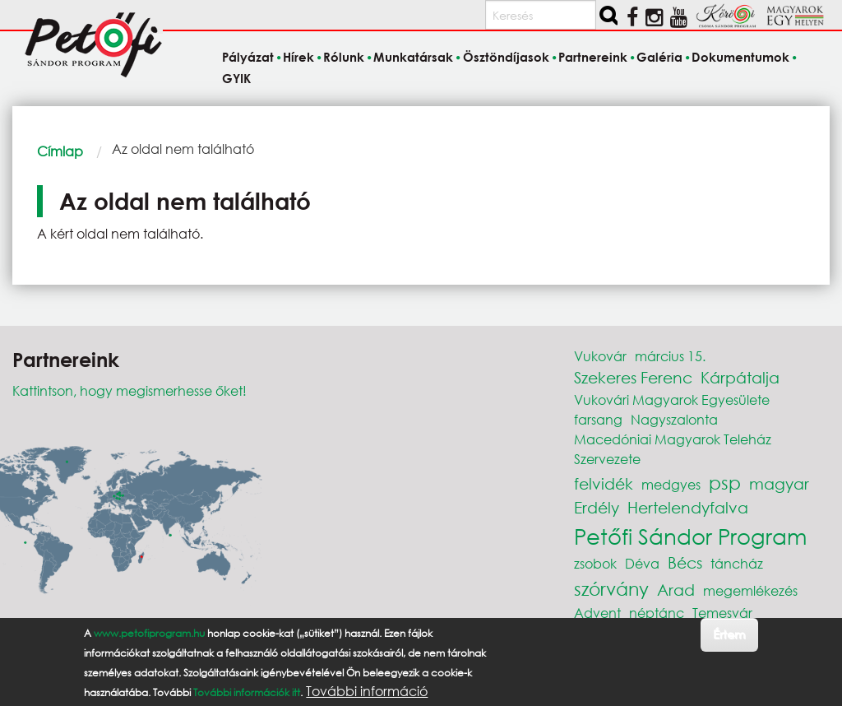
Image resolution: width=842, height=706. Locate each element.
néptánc (656, 612)
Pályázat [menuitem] (248, 57)
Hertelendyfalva (687, 507)
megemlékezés (750, 590)
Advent (597, 612)
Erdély (596, 507)
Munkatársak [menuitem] (413, 57)
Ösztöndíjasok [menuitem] (506, 57)
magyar (779, 483)
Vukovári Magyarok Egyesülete (672, 399)
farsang (598, 419)
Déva (642, 563)
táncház (736, 563)
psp (725, 482)
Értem (729, 634)
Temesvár (722, 612)
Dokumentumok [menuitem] (740, 57)
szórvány (611, 588)
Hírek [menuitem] (298, 57)
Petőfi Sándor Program (690, 536)
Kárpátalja (740, 377)
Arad (676, 589)
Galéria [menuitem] (659, 57)
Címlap (60, 151)
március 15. (670, 356)
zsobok (595, 563)
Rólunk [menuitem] (343, 57)
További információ (367, 691)
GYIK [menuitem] (236, 78)
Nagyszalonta (674, 419)
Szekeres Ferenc (633, 377)
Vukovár (600, 356)
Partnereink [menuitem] (592, 57)
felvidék (603, 483)
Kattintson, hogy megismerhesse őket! (129, 390)
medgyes (671, 484)
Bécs (685, 562)
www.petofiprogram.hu (149, 633)
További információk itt (246, 692)
